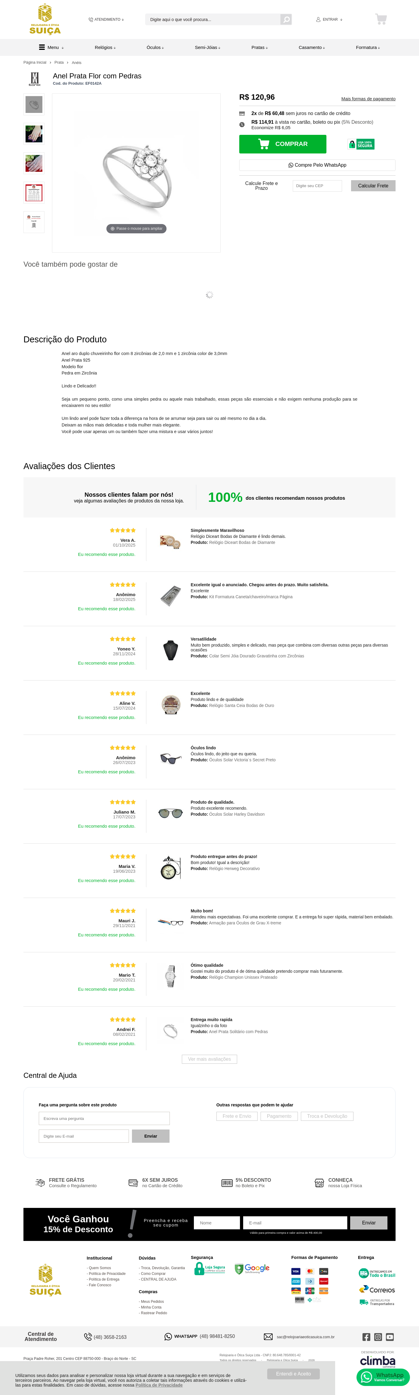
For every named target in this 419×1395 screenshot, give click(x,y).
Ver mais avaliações (209, 1059)
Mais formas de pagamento (368, 98)
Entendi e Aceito (293, 1373)
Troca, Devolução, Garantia (163, 1268)
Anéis (76, 62)
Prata (59, 62)
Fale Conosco (100, 1285)
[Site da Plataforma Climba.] (378, 1359)
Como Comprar (153, 1274)
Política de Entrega (104, 1279)
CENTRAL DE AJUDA (158, 1279)
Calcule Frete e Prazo (261, 186)
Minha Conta (151, 1307)
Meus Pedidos (152, 1301)
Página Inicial (35, 62)
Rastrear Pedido (154, 1313)
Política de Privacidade (159, 1385)
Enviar (150, 1136)
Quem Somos (100, 1268)
